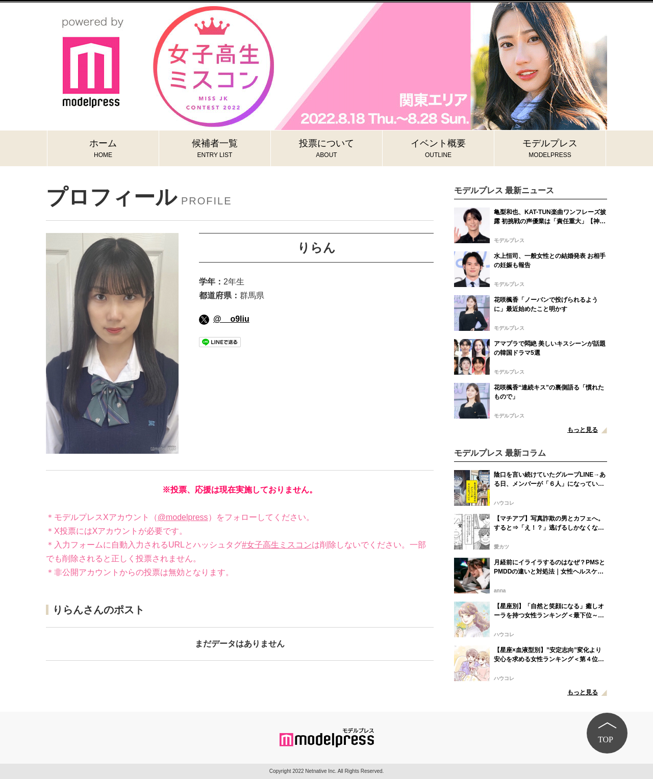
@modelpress (183, 517)
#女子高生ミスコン (277, 544)
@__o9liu (224, 319)
